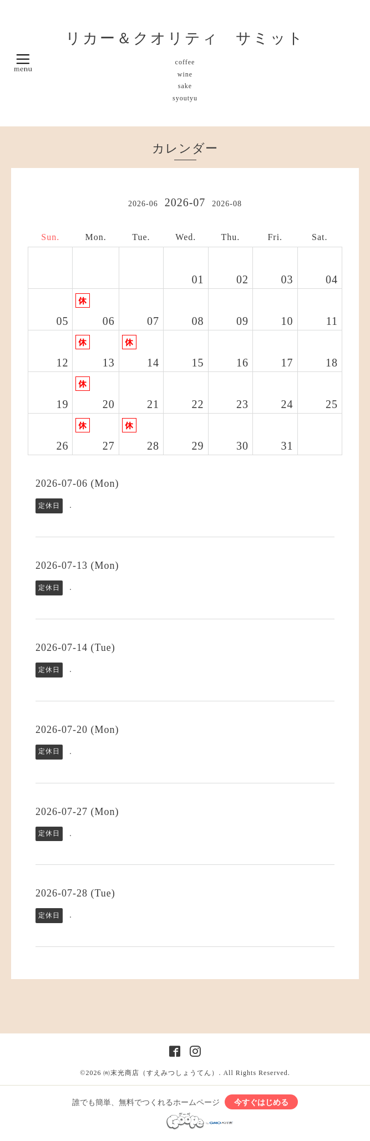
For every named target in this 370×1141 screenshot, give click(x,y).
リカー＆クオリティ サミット (185, 38)
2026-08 (227, 204)
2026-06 (143, 204)
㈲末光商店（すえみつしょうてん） (161, 1073)
